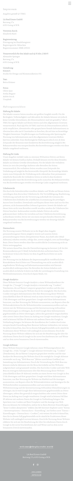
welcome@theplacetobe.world (36, 447)
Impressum (36, 475)
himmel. (7, 71)
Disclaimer (36, 472)
